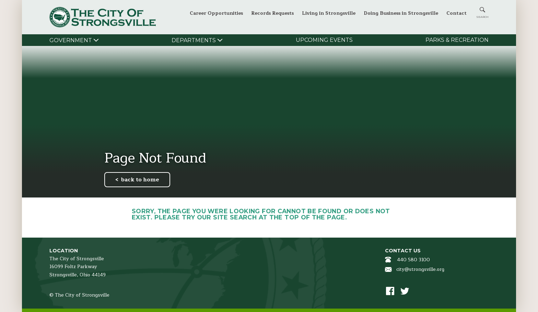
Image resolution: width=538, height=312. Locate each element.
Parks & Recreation (457, 40)
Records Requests (272, 13)
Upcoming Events (324, 40)
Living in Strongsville (328, 13)
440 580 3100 (413, 260)
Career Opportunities (216, 13)
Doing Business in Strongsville (401, 13)
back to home (140, 179)
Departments (194, 40)
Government (70, 40)
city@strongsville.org (420, 269)
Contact (456, 13)
